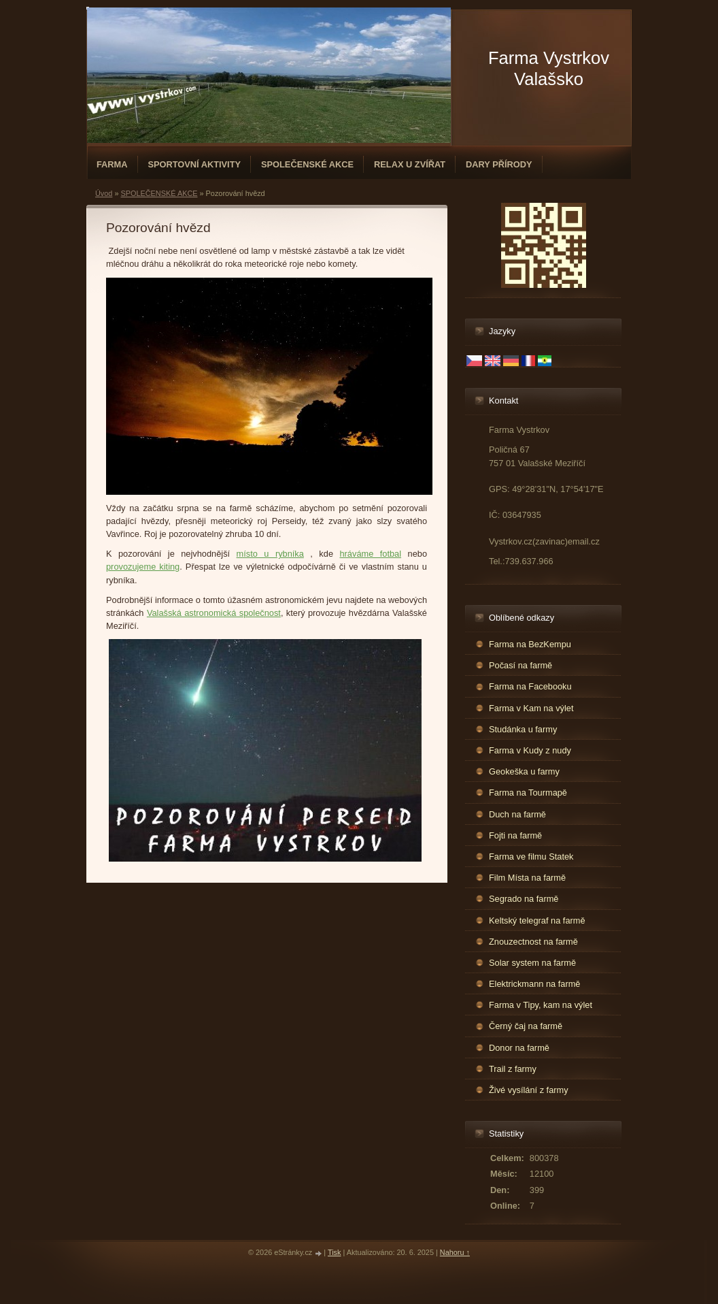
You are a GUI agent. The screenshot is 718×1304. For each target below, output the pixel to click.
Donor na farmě (519, 1048)
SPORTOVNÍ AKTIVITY (194, 164)
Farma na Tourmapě (528, 792)
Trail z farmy (512, 1069)
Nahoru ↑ (455, 1252)
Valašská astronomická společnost (214, 613)
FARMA (112, 164)
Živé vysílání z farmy (528, 1090)
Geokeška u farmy (524, 771)
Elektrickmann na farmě (534, 984)
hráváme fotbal (370, 554)
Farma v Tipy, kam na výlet (540, 1005)
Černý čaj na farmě (525, 1026)
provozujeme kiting (143, 566)
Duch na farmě (517, 814)
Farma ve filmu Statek (531, 856)
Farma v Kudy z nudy (530, 750)
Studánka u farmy (523, 729)
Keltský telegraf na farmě (537, 920)
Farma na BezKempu (530, 644)
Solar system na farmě (532, 963)
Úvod (103, 193)
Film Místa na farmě (527, 878)
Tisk (334, 1252)
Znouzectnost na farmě (533, 941)
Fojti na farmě (515, 835)
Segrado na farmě (523, 899)
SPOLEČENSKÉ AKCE (307, 164)
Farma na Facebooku (530, 686)
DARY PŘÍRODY (499, 164)
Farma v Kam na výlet (531, 708)
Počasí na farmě (520, 665)
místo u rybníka (270, 554)
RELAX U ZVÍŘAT (409, 164)
